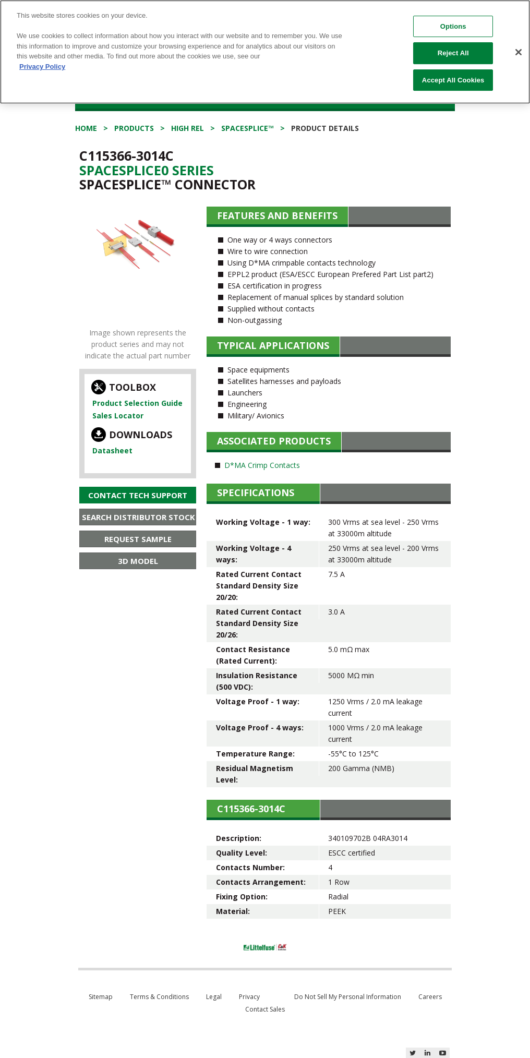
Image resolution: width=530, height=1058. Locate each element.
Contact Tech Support (137, 495)
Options (453, 26)
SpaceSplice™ (247, 128)
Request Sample (138, 539)
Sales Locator (117, 415)
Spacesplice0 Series (146, 170)
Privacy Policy (42, 66)
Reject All (453, 53)
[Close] (518, 52)
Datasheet (112, 450)
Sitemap (101, 996)
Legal (214, 996)
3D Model (138, 561)
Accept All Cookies (453, 80)
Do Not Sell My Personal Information (347, 996)
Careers (430, 996)
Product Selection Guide (137, 403)
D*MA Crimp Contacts (262, 465)
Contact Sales (265, 1009)
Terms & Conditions (159, 996)
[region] (265, 52)
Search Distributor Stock (138, 517)
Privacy (249, 996)
